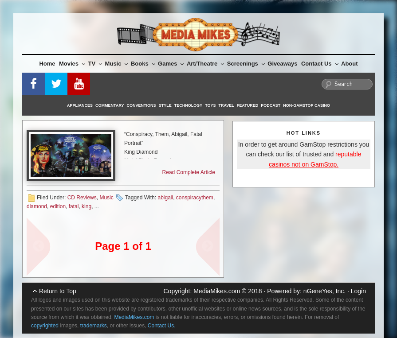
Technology (188, 105)
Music (116, 63)
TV (95, 63)
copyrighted (45, 325)
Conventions (141, 105)
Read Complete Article (188, 172)
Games (171, 63)
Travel (226, 105)
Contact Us (319, 63)
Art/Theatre (205, 63)
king (86, 206)
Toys (210, 105)
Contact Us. (162, 325)
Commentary (109, 105)
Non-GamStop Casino (306, 105)
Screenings (246, 63)
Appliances (80, 105)
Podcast (270, 105)
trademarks (93, 325)
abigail (165, 197)
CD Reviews (82, 197)
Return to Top (57, 291)
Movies (72, 63)
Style (165, 105)
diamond (37, 206)
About (349, 63)
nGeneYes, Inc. (324, 291)
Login (358, 291)
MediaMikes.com (216, 291)
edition (58, 206)
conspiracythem (194, 197)
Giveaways (282, 63)
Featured (247, 105)
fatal (74, 206)
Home (47, 63)
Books (143, 63)
